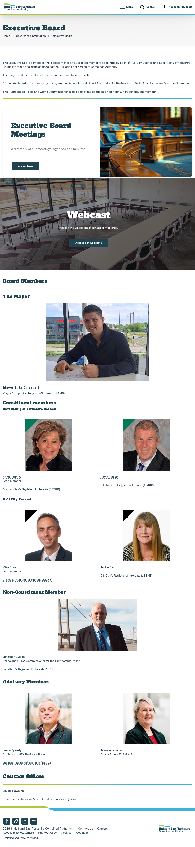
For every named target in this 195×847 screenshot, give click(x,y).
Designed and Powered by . (21, 838)
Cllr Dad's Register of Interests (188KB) (126, 575)
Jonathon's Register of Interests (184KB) (29, 669)
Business (122, 83)
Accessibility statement (18, 833)
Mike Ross (9, 567)
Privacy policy (47, 833)
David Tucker (109, 477)
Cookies (66, 833)
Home (7, 36)
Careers (102, 828)
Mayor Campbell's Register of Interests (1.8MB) (34, 393)
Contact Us (85, 828)
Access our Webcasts (88, 242)
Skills (138, 83)
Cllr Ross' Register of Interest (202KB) (27, 580)
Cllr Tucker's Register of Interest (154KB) (127, 485)
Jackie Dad (107, 567)
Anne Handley (12, 477)
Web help (82, 833)
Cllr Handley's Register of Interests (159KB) (31, 489)
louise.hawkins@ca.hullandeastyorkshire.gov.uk (44, 799)
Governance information (31, 36)
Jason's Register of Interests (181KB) (27, 763)
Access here (25, 166)
